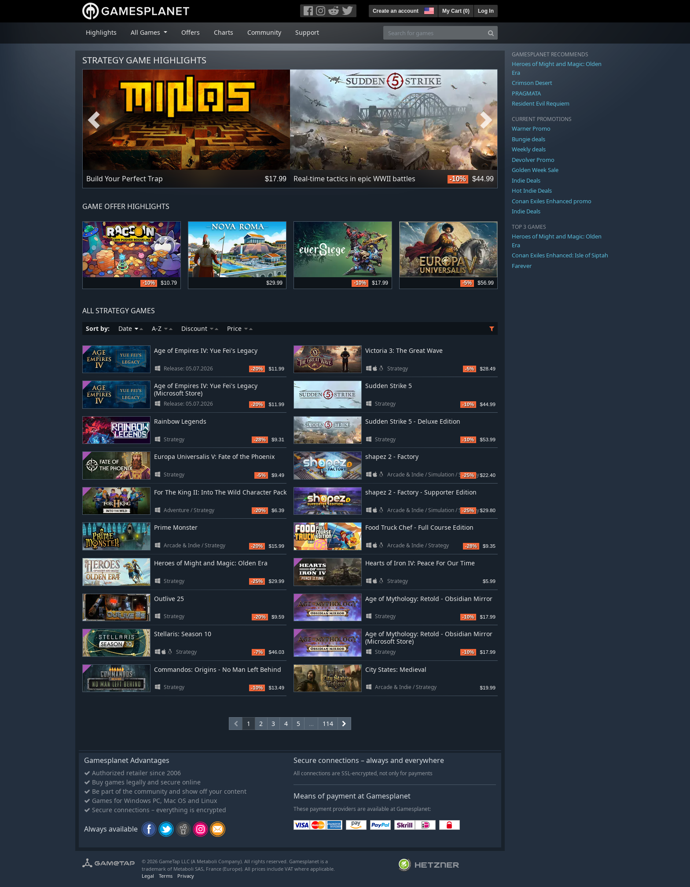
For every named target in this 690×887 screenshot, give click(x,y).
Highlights (101, 32)
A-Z (162, 328)
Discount (199, 328)
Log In (486, 11)
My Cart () (456, 11)
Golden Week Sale (535, 170)
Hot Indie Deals (532, 190)
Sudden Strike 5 (388, 385)
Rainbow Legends (180, 421)
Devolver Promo (533, 160)
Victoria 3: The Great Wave (404, 350)
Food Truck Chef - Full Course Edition (419, 527)
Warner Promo (531, 128)
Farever (522, 266)
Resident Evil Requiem (540, 103)
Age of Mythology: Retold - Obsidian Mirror (428, 598)
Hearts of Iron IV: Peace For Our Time (420, 563)
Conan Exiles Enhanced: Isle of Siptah (560, 255)
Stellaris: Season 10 (182, 634)
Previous (94, 120)
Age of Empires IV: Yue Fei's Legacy (205, 350)
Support (307, 32)
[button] (428, 9)
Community (264, 32)
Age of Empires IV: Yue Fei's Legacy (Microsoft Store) (205, 389)
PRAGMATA (526, 93)
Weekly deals (529, 149)
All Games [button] (146, 32)
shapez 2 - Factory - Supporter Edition (421, 492)
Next (486, 120)
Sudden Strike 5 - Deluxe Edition (412, 421)
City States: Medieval (395, 669)
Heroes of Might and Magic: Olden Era (211, 563)
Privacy (185, 875)
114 (328, 723)
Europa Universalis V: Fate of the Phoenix (214, 456)
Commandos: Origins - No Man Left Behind (217, 669)
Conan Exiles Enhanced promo (551, 201)
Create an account (395, 11)
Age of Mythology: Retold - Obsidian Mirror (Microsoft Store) (428, 637)
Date (130, 328)
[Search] (491, 33)
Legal (148, 875)
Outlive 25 (169, 598)
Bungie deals (528, 139)
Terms (165, 875)
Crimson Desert (532, 83)
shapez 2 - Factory (391, 456)
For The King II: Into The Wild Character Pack (220, 492)
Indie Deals (526, 180)
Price (240, 328)
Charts (223, 32)
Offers (190, 32)
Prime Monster (176, 527)
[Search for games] (433, 33)
